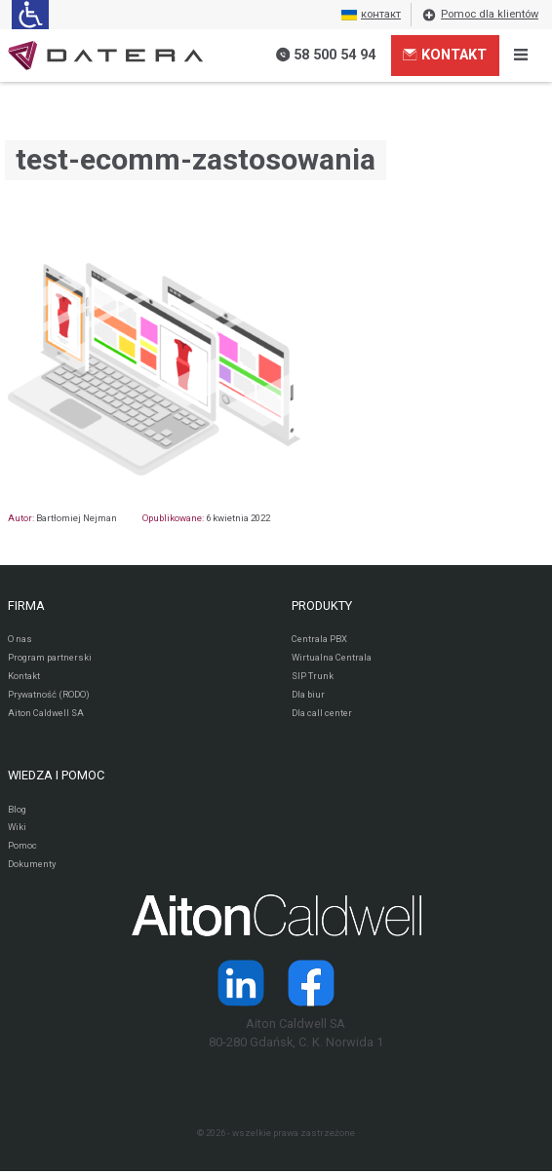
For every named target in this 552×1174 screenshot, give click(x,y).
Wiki (17, 828)
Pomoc (22, 847)
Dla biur (308, 695)
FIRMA (26, 605)
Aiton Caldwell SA (46, 713)
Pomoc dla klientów (479, 14)
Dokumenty (32, 866)
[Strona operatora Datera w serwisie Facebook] (311, 985)
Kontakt (444, 54)
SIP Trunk (313, 675)
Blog (17, 810)
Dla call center (322, 713)
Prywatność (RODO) (49, 695)
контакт (371, 14)
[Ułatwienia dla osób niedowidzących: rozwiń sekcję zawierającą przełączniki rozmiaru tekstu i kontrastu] (30, 14)
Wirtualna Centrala (332, 657)
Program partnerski (50, 657)
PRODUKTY (322, 605)
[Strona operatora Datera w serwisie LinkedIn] (241, 985)
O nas (20, 638)
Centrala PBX (319, 638)
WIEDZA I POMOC (56, 776)
